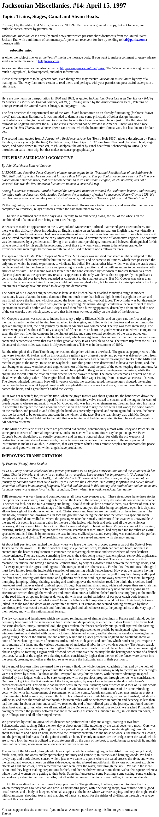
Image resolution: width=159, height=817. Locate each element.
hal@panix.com (134, 39)
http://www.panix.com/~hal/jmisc (82, 68)
